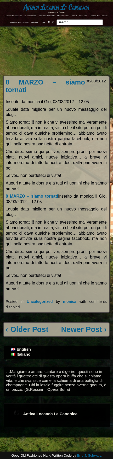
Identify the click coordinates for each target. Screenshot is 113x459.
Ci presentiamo (30, 16)
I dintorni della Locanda (19, 22)
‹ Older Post (27, 329)
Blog (44, 22)
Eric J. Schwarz (89, 455)
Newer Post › (83, 329)
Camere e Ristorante (47, 16)
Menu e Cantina (63, 16)
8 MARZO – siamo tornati (32, 196)
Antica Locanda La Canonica (56, 7)
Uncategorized (40, 301)
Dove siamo (84, 16)
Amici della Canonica (13, 16)
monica (69, 301)
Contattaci (35, 22)
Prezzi (74, 16)
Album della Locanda (99, 16)
